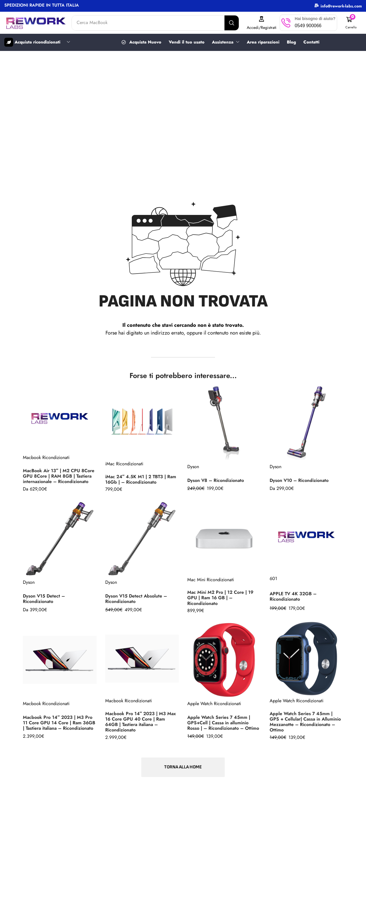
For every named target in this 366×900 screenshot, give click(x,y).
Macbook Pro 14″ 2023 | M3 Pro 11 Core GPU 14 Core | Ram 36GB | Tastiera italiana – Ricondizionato (59, 722)
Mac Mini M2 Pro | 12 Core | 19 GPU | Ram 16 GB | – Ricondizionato (220, 597)
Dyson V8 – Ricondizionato (215, 480)
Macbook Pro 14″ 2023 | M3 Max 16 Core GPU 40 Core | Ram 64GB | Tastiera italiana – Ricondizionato (140, 721)
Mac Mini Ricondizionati (210, 579)
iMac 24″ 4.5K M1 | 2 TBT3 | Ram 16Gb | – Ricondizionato (140, 479)
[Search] (231, 22)
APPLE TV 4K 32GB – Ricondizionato (293, 596)
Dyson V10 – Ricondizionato (299, 480)
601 (273, 578)
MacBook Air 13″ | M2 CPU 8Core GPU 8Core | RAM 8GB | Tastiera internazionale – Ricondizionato (58, 476)
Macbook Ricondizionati (46, 457)
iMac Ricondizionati (124, 463)
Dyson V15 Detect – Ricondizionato (44, 599)
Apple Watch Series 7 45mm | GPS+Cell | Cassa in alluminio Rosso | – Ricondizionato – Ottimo (223, 722)
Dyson (193, 466)
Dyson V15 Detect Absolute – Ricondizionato (136, 599)
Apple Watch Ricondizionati (214, 703)
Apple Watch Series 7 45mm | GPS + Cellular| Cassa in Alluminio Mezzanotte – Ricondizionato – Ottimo (305, 721)
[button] (351, 23)
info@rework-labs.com (341, 6)
